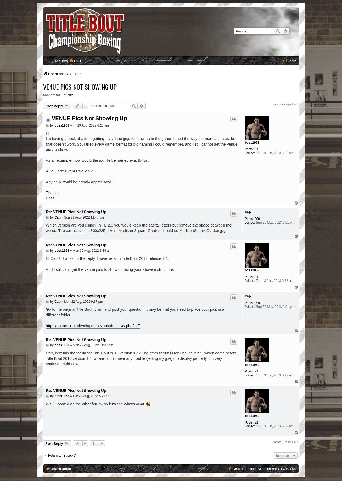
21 (256, 149)
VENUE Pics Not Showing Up (80, 86)
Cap (248, 212)
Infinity (68, 95)
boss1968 (252, 143)
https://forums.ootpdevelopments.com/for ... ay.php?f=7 (93, 326)
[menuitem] (75, 61)
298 (257, 219)
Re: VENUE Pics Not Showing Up (76, 212)
